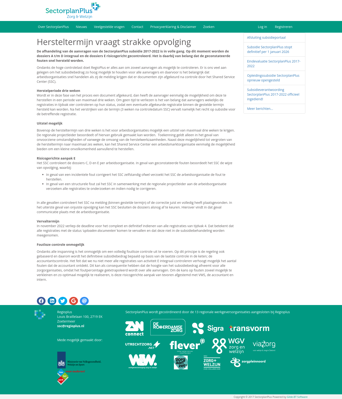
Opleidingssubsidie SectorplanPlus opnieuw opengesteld (273, 77)
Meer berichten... (260, 108)
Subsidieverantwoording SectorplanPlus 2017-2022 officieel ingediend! (273, 94)
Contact (137, 26)
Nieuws (81, 26)
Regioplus (282, 312)
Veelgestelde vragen (109, 26)
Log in (262, 26)
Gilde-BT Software (297, 397)
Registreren (283, 26)
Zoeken (209, 26)
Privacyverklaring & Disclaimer (173, 26)
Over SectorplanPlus (53, 26)
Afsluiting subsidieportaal (266, 37)
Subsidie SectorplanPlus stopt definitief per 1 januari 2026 (269, 49)
